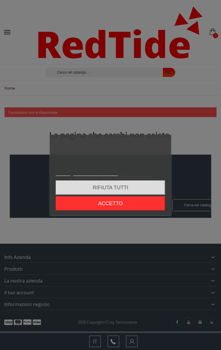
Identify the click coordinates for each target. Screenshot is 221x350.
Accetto (110, 203)
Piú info (63, 173)
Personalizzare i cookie (95, 173)
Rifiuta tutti (110, 188)
